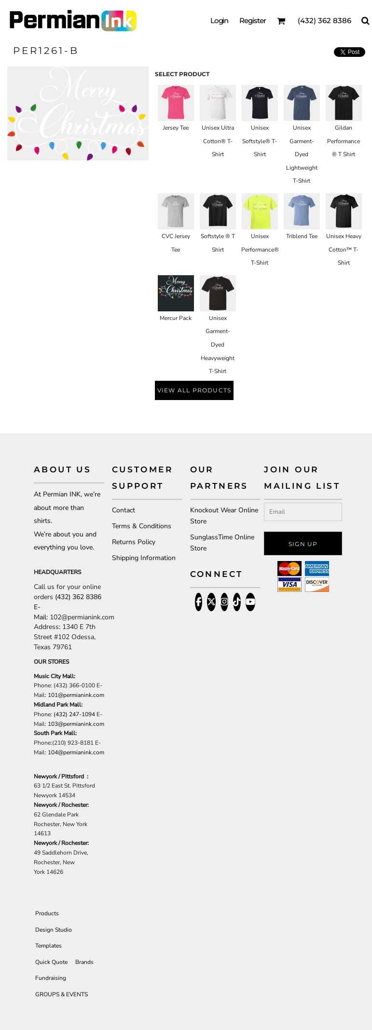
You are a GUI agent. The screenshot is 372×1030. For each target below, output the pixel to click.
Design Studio (53, 930)
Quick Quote (51, 962)
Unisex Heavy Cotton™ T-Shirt (343, 249)
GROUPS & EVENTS (61, 994)
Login (219, 20)
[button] (281, 20)
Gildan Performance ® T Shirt (343, 141)
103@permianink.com (76, 724)
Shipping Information (144, 557)
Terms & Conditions (141, 526)
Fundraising (50, 978)
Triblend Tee (301, 236)
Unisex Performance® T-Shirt (260, 249)
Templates (48, 946)
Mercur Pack (176, 318)
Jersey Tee (176, 128)
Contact (123, 510)
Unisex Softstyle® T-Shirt (259, 141)
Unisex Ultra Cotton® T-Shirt (218, 141)
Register (252, 20)
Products (47, 913)
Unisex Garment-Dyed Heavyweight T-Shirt (217, 344)
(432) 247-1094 (74, 714)
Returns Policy (133, 542)
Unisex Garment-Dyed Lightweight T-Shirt (301, 154)
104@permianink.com (76, 752)
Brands (84, 962)
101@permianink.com (76, 695)
